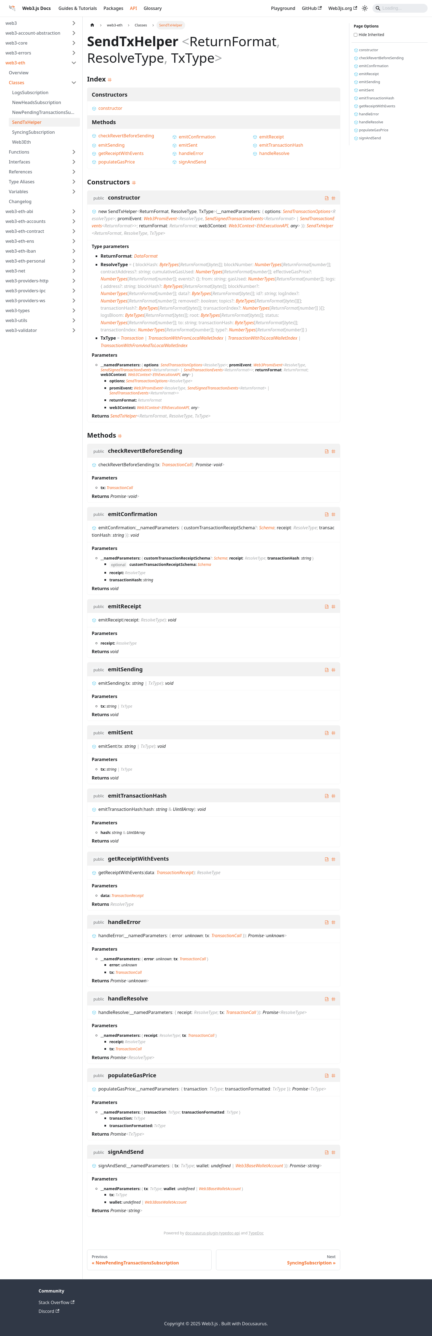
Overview (18, 73)
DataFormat (146, 256)
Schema (266, 528)
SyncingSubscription (33, 132)
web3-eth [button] (15, 63)
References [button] (20, 172)
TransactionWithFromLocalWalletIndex (185, 338)
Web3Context (241, 226)
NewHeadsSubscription (36, 102)
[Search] (400, 8)
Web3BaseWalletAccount (259, 1166)
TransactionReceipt (174, 872)
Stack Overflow (56, 1302)
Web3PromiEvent (160, 219)
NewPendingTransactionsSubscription (46, 112)
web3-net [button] (15, 271)
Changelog (20, 201)
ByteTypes (169, 264)
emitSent (184, 145)
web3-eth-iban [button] (21, 251)
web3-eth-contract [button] (25, 231)
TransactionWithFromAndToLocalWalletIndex (144, 345)
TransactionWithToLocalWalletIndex (262, 338)
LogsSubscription (30, 92)
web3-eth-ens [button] (20, 241)
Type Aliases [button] (21, 182)
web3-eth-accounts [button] (25, 221)
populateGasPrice (113, 162)
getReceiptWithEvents (118, 153)
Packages (113, 8)
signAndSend (189, 162)
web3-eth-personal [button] (25, 261)
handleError (188, 153)
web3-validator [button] (21, 330)
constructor (107, 108)
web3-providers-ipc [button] (26, 291)
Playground (283, 8)
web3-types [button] (18, 310)
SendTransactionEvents (203, 369)
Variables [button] (18, 192)
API (133, 8)
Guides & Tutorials (77, 8)
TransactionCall (177, 465)
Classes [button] (16, 83)
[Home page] (92, 25)
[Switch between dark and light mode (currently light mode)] (364, 8)
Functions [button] (19, 152)
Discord (49, 1311)
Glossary (153, 8)
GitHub (312, 8)
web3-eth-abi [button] (19, 211)
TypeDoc (256, 1233)
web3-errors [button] (18, 53)
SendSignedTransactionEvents (234, 219)
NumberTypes (268, 264)
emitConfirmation (193, 137)
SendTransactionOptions (306, 211)
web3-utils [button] (16, 320)
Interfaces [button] (19, 162)
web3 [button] (11, 23)
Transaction (132, 338)
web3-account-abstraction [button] (33, 33)
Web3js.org (342, 8)
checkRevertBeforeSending (123, 136)
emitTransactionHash (278, 145)
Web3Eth (21, 142)
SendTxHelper (27, 122)
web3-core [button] (17, 43)
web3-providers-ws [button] (25, 301)
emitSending (108, 145)
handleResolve (271, 153)
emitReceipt (268, 137)
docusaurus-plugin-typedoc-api (212, 1233)
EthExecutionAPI (272, 226)
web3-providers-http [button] (27, 281)
